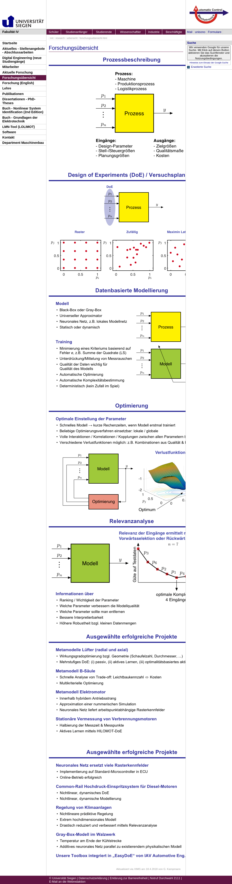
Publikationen (13, 94)
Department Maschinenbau (23, 143)
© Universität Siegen (62, 878)
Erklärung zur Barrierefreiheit (129, 878)
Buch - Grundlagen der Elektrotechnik (20, 119)
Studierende (104, 32)
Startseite (9, 43)
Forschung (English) (18, 83)
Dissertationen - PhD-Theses (18, 101)
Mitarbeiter (10, 67)
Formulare (214, 32)
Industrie (153, 32)
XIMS (137, 869)
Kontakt (8, 137)
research (60, 38)
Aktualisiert (122, 869)
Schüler (53, 32)
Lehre (6, 88)
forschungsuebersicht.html (93, 38)
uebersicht (72, 38)
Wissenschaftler (130, 32)
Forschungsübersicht (19, 78)
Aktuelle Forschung (17, 72)
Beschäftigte (174, 32)
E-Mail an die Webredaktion (67, 881)
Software (9, 132)
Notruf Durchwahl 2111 (165, 878)
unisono (200, 32)
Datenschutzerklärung (93, 878)
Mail (189, 32)
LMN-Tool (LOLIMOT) (18, 127)
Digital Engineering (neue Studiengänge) (22, 60)
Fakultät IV (10, 32)
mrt (52, 38)
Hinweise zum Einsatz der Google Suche (208, 63)
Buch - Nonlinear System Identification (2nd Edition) (22, 110)
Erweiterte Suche (201, 66)
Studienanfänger (77, 32)
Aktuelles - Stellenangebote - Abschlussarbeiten (23, 50)
